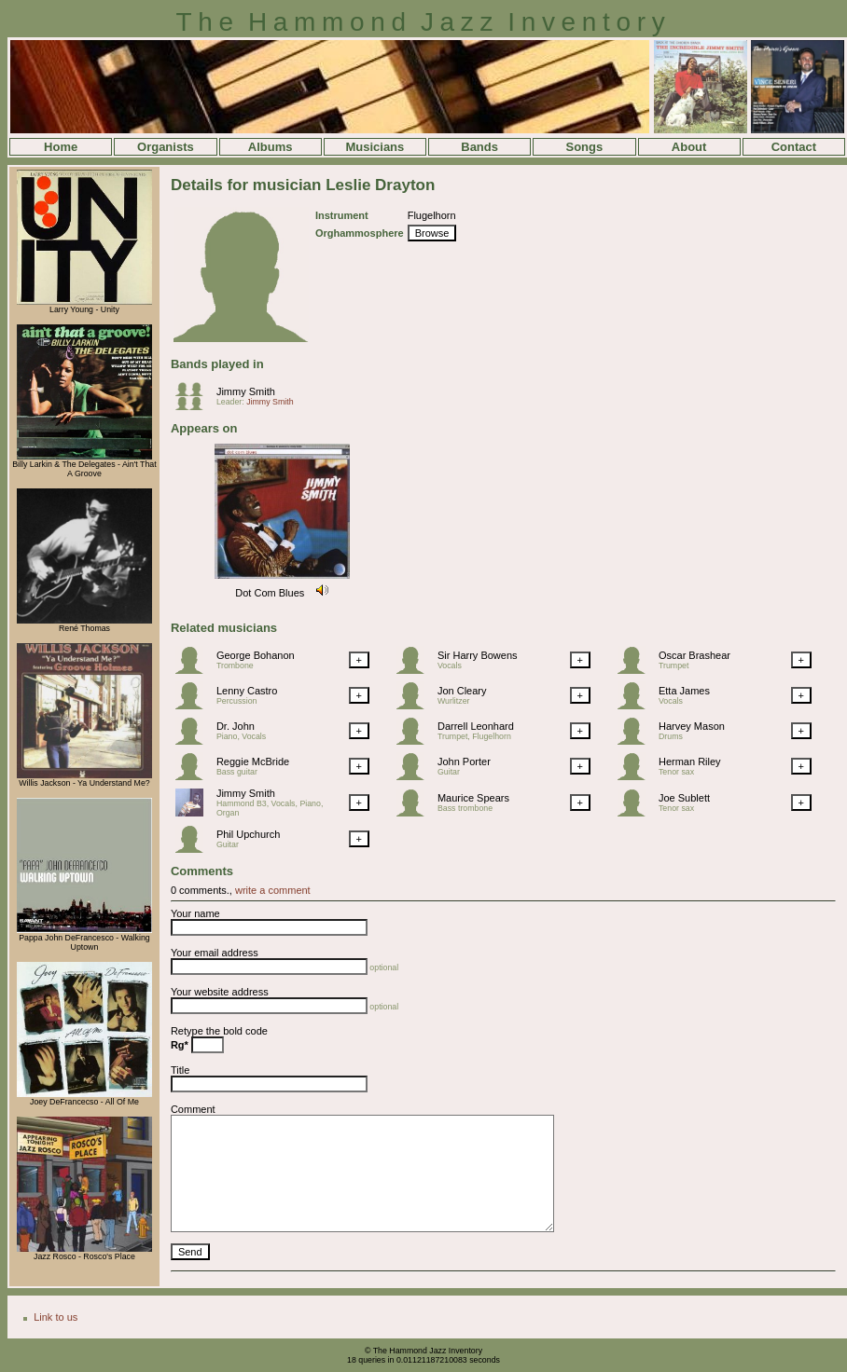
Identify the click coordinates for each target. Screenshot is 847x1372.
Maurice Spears (473, 797)
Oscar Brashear (694, 655)
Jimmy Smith (245, 391)
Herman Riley (690, 761)
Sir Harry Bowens (477, 655)
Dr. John (235, 726)
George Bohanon (255, 655)
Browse (432, 233)
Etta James (684, 690)
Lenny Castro (246, 690)
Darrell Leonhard (475, 726)
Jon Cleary (462, 690)
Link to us (55, 1317)
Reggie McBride (252, 761)
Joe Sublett (684, 797)
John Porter (464, 761)
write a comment (273, 890)
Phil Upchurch (248, 834)
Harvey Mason (692, 726)
